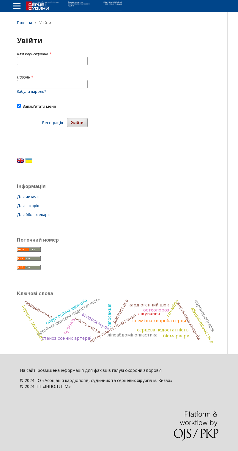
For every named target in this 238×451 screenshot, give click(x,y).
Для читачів (28, 196)
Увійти (77, 122)
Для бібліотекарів (34, 214)
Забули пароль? (31, 91)
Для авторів (28, 205)
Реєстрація (52, 122)
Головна (24, 22)
